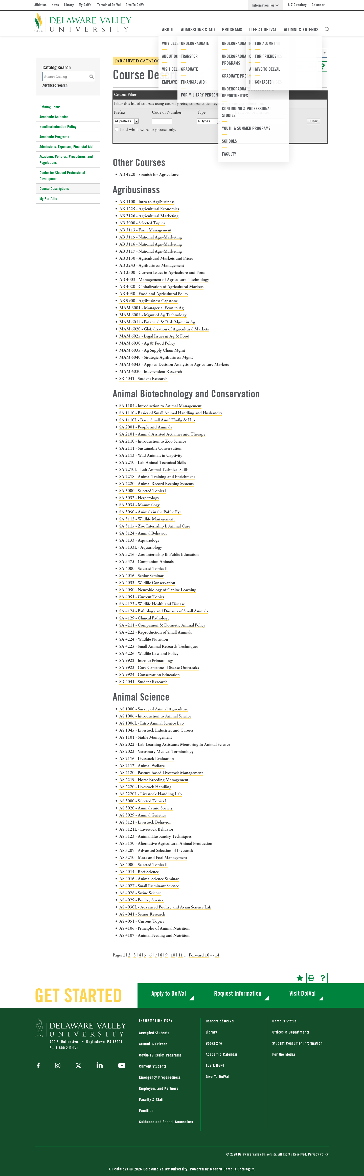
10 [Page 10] (173, 954)
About (168, 29)
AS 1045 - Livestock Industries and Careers (156, 730)
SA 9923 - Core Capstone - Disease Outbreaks (159, 667)
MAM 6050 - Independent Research (150, 371)
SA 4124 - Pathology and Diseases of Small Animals (163, 610)
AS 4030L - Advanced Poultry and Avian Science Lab (165, 906)
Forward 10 (199, 954)
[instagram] (58, 1066)
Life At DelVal (263, 29)
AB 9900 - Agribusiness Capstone (148, 300)
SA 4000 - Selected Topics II (143, 568)
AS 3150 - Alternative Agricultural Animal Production (165, 843)
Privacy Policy (318, 1154)
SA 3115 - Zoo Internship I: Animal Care (154, 526)
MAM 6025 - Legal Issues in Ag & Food (154, 336)
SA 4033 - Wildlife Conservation (147, 582)
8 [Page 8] (161, 954)
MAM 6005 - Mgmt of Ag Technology (153, 314)
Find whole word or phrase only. (148, 130)
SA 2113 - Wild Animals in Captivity (150, 455)
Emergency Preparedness (160, 1077)
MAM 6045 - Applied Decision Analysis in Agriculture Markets (174, 364)
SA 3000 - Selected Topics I (142, 490)
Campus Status (284, 1020)
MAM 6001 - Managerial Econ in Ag (151, 307)
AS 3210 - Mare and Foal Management (153, 857)
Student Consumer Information (297, 1043)
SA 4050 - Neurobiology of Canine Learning (157, 589)
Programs (232, 29)
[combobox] (276, 53)
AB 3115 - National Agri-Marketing (150, 236)
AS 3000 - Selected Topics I (142, 800)
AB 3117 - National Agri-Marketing (150, 251)
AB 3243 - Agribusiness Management (151, 265)
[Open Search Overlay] (327, 29)
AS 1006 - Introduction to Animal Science (155, 715)
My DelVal (85, 4)
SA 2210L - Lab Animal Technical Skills (153, 469)
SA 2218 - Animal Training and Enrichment (157, 476)
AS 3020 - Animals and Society (146, 807)
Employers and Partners (158, 1088)
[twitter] (78, 1066)
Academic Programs (54, 136)
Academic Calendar (53, 116)
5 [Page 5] (145, 954)
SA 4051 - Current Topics (141, 596)
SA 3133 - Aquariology (139, 540)
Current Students (153, 1066)
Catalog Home (49, 106)
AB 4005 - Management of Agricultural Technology (164, 279)
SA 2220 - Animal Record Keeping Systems (156, 483)
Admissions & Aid (198, 29)
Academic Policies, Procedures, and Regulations (66, 159)
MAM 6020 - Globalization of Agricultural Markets (164, 328)
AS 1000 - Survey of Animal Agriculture (153, 708)
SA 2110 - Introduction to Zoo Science (152, 441)
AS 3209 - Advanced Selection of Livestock (156, 850)
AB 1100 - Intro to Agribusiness (146, 201)
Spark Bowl (215, 1065)
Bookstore (214, 1043)
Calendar (318, 4)
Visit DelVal (302, 993)
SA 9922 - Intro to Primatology (146, 660)
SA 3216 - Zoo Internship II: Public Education (159, 554)
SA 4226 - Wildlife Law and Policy (148, 653)
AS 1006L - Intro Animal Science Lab (151, 723)
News (55, 4)
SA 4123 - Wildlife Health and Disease (152, 603)
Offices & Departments (290, 1032)
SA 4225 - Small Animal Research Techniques (158, 646)
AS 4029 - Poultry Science (141, 899)
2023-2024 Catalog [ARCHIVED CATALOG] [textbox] (260, 53)
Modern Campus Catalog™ (232, 1168)
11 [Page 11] (180, 954)
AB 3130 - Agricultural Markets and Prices (156, 258)
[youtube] (120, 1066)
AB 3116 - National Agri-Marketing (150, 244)
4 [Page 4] (140, 954)
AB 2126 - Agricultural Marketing (148, 215)
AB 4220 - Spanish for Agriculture (148, 174)
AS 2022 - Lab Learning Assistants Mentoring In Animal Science (174, 744)
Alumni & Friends (301, 29)
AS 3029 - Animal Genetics (142, 815)
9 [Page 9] (166, 954)
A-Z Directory (297, 4)
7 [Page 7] (156, 954)
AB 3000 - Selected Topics (142, 222)
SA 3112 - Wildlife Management (147, 518)
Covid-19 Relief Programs (160, 1055)
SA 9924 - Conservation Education (149, 674)
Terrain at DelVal (109, 4)
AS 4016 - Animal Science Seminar (149, 878)
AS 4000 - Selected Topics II (143, 864)
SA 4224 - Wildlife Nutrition (143, 639)
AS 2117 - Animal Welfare (142, 765)
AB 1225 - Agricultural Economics (149, 208)
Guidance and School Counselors (166, 1121)
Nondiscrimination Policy (57, 126)
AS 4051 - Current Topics (141, 921)
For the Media (283, 1054)
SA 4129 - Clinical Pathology (144, 617)
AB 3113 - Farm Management (145, 229)
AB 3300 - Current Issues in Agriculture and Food (162, 272)
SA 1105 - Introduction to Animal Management (160, 405)
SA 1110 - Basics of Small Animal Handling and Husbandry (170, 412)
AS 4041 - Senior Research (142, 914)
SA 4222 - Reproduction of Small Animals (155, 632)
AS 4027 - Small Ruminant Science (149, 885)
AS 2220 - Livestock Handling (145, 786)
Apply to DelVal (168, 993)
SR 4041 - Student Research (143, 378)
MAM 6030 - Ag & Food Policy (147, 343)
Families (146, 1110)
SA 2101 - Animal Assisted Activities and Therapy (162, 434)
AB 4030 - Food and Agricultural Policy (153, 293)
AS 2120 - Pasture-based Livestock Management (161, 772)
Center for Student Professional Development (62, 175)
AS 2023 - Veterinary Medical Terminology (156, 751)
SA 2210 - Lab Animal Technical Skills (152, 462)
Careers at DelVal (220, 1020)
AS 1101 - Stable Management (145, 737)
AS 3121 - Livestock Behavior (145, 822)
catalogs (121, 1168)
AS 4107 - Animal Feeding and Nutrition (154, 935)
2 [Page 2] (129, 954)
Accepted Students (154, 1032)
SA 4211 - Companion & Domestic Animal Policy (162, 625)
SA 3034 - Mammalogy (139, 504)
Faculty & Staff (151, 1099)
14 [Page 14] (217, 954)
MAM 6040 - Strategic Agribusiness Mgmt (156, 357)
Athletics (40, 4)
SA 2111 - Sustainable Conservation (150, 448)
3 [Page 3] (134, 954)
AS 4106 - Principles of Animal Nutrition (154, 928)
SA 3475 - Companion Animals (146, 561)
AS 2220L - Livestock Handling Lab (150, 793)
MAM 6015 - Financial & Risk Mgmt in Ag (157, 321)
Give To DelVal (135, 4)
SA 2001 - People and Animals (145, 426)
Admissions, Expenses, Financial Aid (66, 146)
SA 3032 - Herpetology (139, 497)
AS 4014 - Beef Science (139, 871)
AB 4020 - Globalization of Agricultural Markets (161, 286)
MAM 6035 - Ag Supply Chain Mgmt (152, 350)
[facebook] (39, 1066)
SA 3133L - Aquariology (140, 547)
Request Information (237, 993)
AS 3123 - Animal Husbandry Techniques (155, 836)
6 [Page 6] (150, 954)
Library (69, 4)
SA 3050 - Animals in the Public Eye (150, 511)
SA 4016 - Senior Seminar (141, 575)
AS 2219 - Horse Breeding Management (153, 779)
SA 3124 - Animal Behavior (143, 533)
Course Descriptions (54, 188)
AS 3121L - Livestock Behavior (146, 829)
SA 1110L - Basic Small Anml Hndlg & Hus (157, 419)
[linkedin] (99, 1066)
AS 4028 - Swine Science (140, 892)
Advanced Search (54, 85)
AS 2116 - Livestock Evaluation (146, 758)
